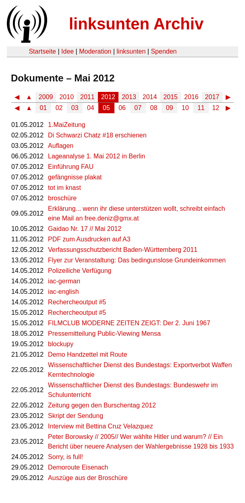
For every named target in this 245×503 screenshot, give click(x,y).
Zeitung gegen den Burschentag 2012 (102, 405)
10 (185, 107)
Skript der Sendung (75, 415)
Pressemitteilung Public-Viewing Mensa (104, 333)
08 (154, 107)
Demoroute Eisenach (78, 467)
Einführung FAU (70, 166)
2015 (170, 97)
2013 (129, 97)
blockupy (60, 344)
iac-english (63, 291)
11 (201, 107)
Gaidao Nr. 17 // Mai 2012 (84, 228)
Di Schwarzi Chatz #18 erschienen (97, 135)
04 (90, 107)
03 (75, 107)
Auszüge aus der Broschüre (87, 477)
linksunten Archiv (136, 24)
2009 (46, 97)
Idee (67, 51)
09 (169, 107)
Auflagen (60, 145)
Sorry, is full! (65, 456)
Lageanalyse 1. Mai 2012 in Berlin (96, 156)
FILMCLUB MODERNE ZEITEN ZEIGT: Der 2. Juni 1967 (129, 323)
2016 (191, 97)
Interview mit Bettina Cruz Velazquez (100, 426)
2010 (66, 97)
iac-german (64, 281)
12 (215, 107)
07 (137, 107)
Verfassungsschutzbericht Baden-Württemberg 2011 (122, 249)
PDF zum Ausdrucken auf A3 (89, 239)
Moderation (95, 51)
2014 (150, 97)
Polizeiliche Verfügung (79, 270)
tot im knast (64, 187)
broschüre (62, 198)
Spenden (163, 51)
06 (122, 107)
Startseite (42, 51)
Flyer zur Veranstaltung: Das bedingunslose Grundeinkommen (137, 260)
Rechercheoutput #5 (77, 302)
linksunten (130, 51)
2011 (87, 97)
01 (43, 107)
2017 (212, 97)
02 (59, 107)
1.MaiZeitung (66, 124)
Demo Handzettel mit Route (87, 354)
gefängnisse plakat (75, 177)
